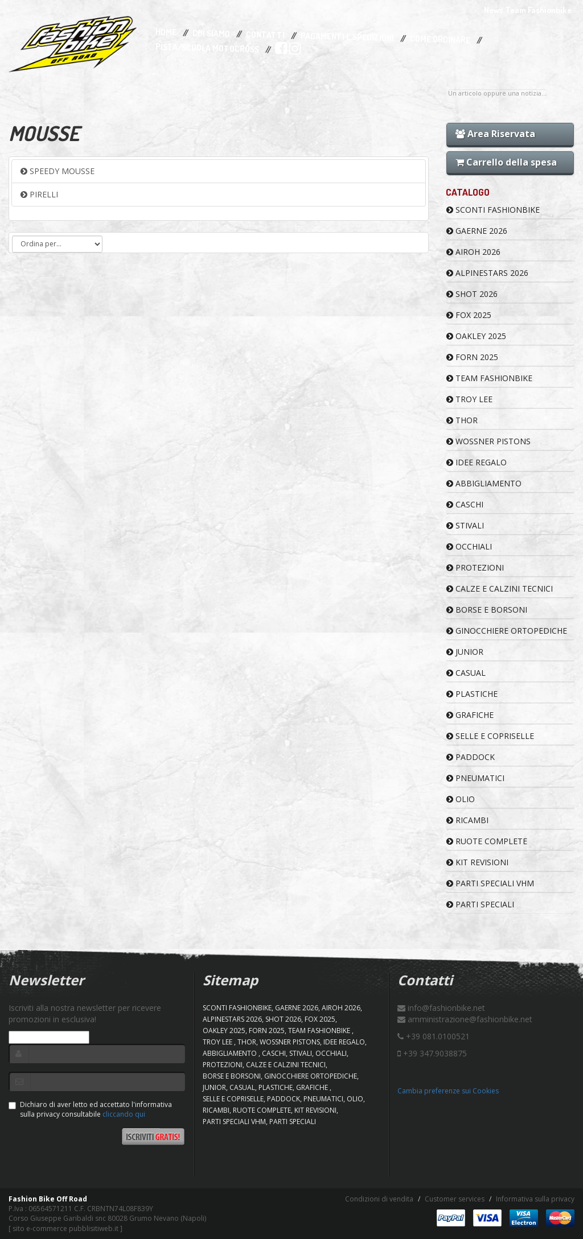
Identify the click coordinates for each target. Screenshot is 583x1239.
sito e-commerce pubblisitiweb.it (65, 1228)
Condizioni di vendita (379, 1199)
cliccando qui (123, 1114)
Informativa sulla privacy (535, 1199)
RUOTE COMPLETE (486, 841)
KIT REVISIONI (477, 862)
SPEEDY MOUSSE (57, 171)
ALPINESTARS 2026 (487, 272)
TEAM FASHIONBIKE (489, 378)
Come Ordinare (440, 40)
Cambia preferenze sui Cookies (448, 1091)
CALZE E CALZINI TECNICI (499, 588)
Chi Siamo (211, 34)
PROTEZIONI (475, 567)
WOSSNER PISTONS (488, 441)
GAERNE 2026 (476, 230)
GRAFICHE (470, 714)
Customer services (455, 1199)
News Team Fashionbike (528, 10)
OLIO (460, 799)
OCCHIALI (469, 546)
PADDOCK (470, 756)
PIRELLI (39, 194)
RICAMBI (467, 820)
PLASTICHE (472, 693)
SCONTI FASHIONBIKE (493, 209)
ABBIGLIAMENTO (484, 483)
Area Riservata (495, 133)
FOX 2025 (468, 314)
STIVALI (465, 525)
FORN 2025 (472, 357)
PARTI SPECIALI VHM (490, 883)
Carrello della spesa (506, 162)
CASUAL (466, 672)
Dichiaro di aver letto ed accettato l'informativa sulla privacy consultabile (90, 1109)
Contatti (265, 35)
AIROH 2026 (473, 251)
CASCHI (464, 504)
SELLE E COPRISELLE (490, 735)
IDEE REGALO (476, 462)
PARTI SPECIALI (480, 904)
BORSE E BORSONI (486, 609)
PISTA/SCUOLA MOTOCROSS (207, 48)
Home (165, 32)
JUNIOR (464, 651)
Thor (462, 420)
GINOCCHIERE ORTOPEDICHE (506, 630)
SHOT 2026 (472, 293)
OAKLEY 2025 (476, 336)
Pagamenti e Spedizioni (347, 36)
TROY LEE (469, 399)
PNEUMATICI (475, 778)
